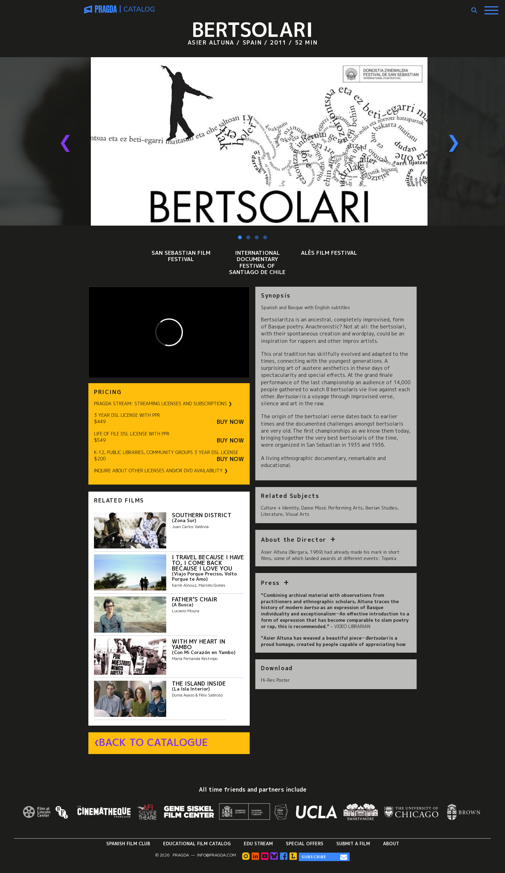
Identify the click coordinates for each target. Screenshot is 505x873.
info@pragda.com (216, 855)
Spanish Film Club (128, 843)
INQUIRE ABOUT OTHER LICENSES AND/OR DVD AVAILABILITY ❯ (161, 470)
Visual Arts (297, 514)
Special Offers (304, 843)
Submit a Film (353, 843)
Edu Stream (258, 843)
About (391, 843)
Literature (272, 514)
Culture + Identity (279, 508)
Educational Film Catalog (197, 843)
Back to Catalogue (153, 742)
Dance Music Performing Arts (332, 508)
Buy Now (230, 422)
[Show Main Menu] (491, 8)
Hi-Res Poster (275, 680)
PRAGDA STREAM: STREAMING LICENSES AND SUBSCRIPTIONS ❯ (163, 403)
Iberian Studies (381, 508)
